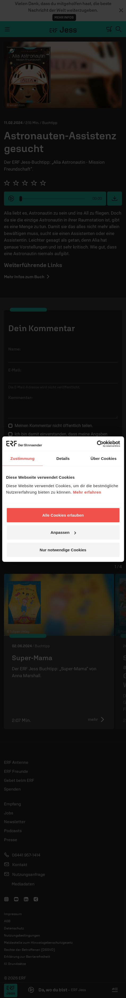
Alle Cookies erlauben (63, 515)
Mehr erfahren (87, 492)
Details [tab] (63, 458)
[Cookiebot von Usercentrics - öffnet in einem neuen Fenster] (96, 443)
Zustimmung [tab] (22, 458)
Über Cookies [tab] (104, 458)
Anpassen (63, 532)
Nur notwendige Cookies (63, 549)
